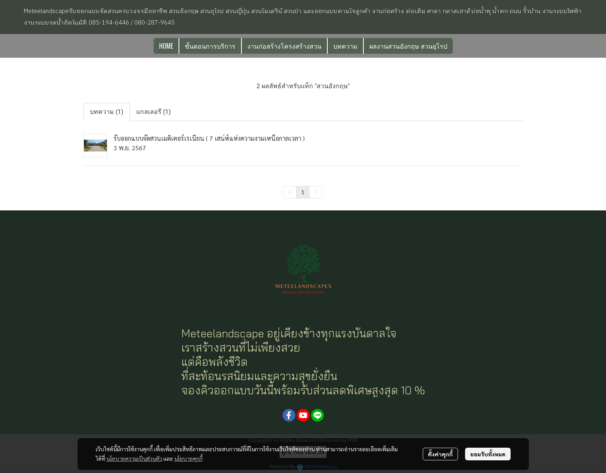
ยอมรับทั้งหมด (487, 454)
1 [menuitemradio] (302, 191)
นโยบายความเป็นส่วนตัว (134, 458)
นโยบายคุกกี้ (188, 458)
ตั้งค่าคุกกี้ (440, 454)
